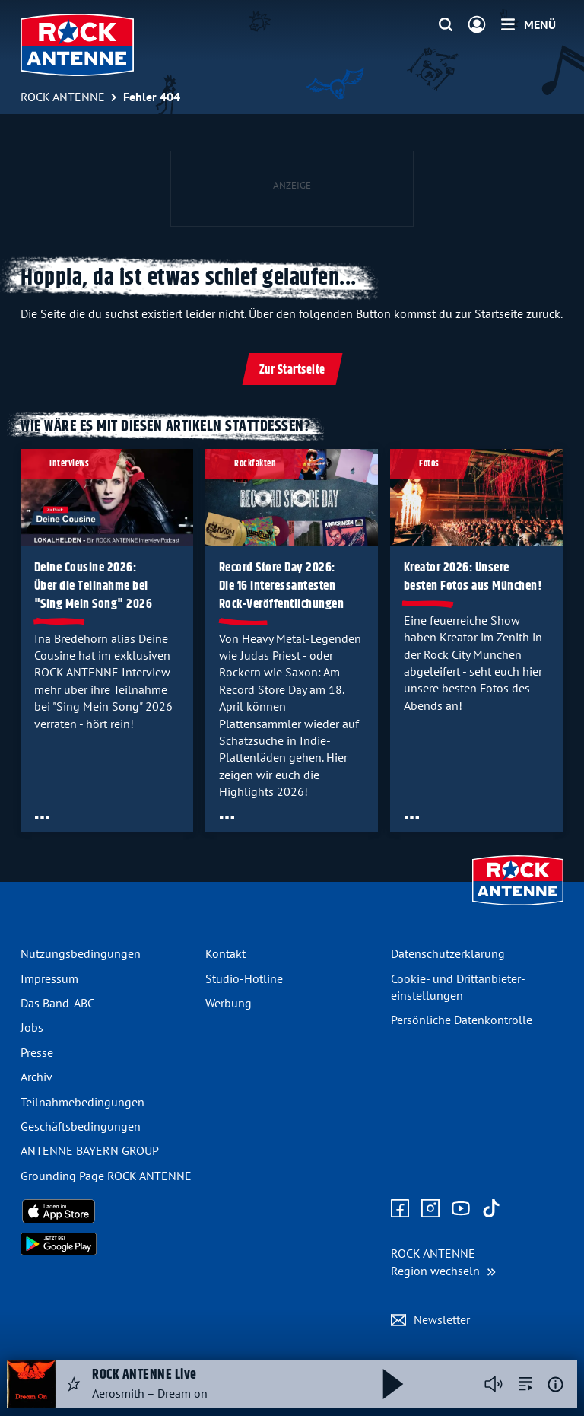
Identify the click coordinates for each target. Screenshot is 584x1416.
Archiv (36, 1076)
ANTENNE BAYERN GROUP (90, 1150)
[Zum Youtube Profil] (461, 1209)
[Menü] (528, 24)
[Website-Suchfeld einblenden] (445, 25)
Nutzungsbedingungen (81, 953)
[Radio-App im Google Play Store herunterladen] (107, 1244)
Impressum (49, 978)
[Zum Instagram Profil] (430, 1209)
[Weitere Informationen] (555, 1384)
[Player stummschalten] (493, 1384)
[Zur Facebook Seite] (400, 1209)
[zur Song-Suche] (525, 1384)
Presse (37, 1052)
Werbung (228, 1002)
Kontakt (225, 953)
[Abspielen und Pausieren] (393, 1384)
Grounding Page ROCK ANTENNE (106, 1175)
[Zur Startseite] (517, 907)
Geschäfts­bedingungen (81, 1126)
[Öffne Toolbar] (42, 816)
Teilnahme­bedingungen (82, 1101)
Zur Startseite (292, 370)
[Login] (477, 25)
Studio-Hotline (244, 978)
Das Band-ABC (57, 1002)
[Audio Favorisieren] (74, 1384)
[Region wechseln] (443, 1262)
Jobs (32, 1027)
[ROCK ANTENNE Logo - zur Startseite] (77, 45)
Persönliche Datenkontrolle (461, 1019)
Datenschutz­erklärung (448, 953)
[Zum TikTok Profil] (491, 1209)
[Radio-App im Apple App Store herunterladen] (107, 1211)
